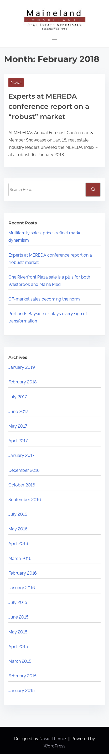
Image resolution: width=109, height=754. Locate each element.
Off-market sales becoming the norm (44, 299)
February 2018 (22, 381)
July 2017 (17, 396)
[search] (93, 190)
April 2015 (18, 646)
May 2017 (17, 426)
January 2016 (21, 587)
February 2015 (22, 675)
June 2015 (18, 617)
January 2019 (21, 367)
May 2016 (18, 528)
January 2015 (21, 690)
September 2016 (24, 499)
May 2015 (17, 632)
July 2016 (17, 514)
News (16, 82)
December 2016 (24, 470)
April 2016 (18, 543)
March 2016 (20, 558)
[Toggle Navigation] (54, 41)
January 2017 (21, 455)
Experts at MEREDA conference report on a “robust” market (48, 106)
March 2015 (19, 661)
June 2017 (18, 411)
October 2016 (21, 485)
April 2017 (18, 440)
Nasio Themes (53, 738)
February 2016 (22, 573)
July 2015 (17, 602)
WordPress (54, 746)
